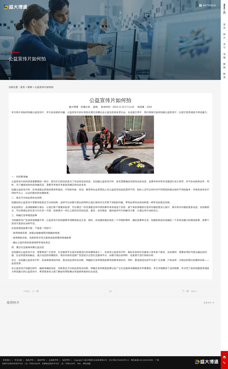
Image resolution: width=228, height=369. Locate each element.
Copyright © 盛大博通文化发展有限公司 (90, 360)
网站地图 (87, 363)
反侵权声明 (53, 360)
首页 (22, 87)
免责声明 (66, 360)
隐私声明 (29, 360)
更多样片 (208, 304)
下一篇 (185, 292)
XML (79, 363)
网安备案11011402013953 (142, 360)
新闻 (29, 87)
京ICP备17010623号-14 (119, 360)
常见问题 (18, 360)
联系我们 (6, 360)
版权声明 (41, 360)
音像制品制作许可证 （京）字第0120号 (58, 363)
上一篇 (35, 292)
